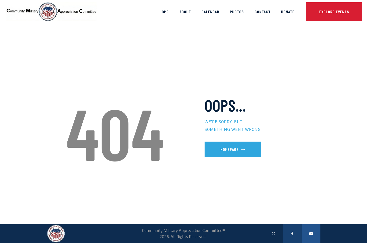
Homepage (229, 149)
